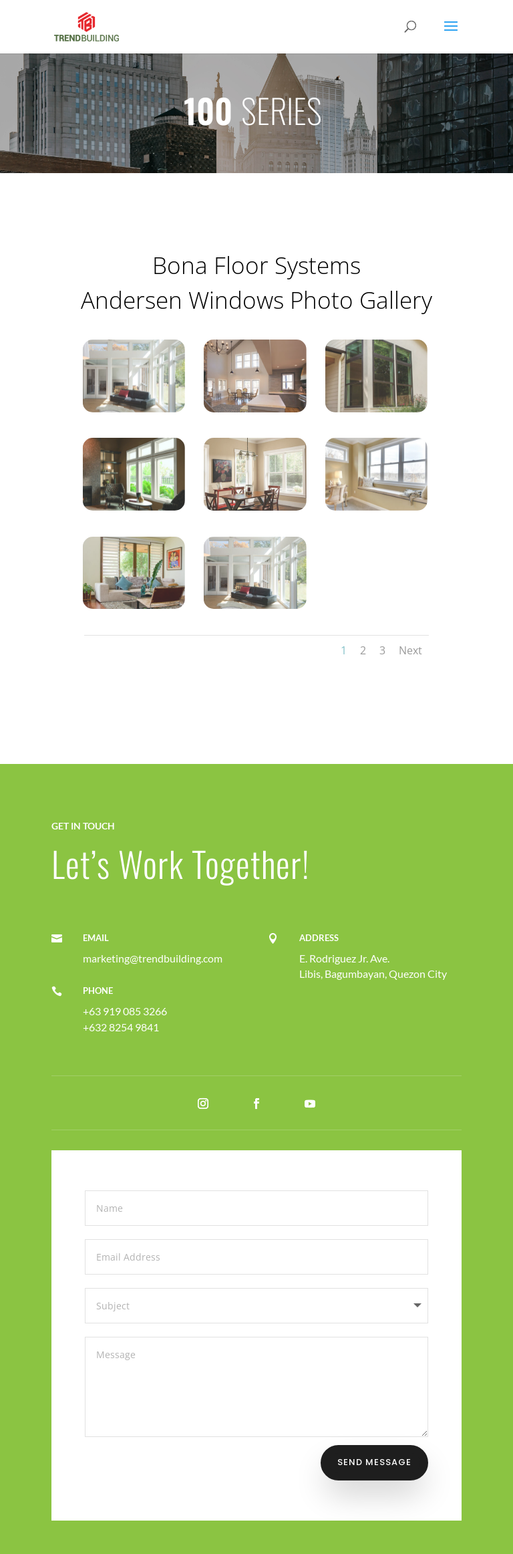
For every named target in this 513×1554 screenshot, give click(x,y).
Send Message (374, 1462)
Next (410, 650)
